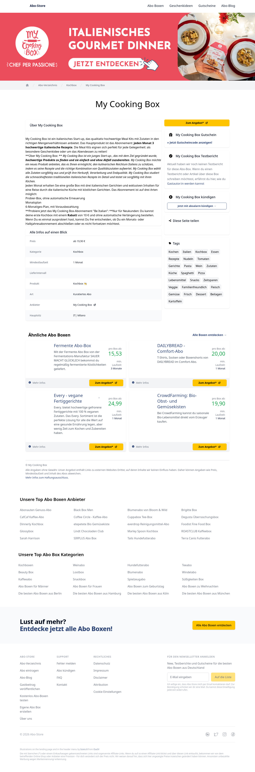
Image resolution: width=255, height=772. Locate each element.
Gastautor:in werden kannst (185, 183)
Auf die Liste (223, 677)
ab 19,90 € (79, 241)
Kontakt (62, 685)
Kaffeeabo (25, 579)
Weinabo (79, 565)
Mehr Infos (39, 382)
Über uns (26, 719)
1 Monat (78, 262)
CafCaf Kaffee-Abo (32, 517)
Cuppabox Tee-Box (140, 517)
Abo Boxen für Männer (33, 586)
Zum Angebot (197, 123)
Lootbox (78, 572)
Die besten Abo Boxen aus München (206, 593)
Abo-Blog (228, 6)
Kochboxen (25, 565)
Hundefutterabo (138, 565)
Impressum (101, 670)
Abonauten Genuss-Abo (35, 510)
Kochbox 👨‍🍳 (80, 283)
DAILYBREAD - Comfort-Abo (171, 348)
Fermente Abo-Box (72, 345)
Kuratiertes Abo (82, 294)
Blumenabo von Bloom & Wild (147, 510)
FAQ (59, 678)
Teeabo (187, 565)
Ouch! (96, 749)
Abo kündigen (66, 670)
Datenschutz (102, 663)
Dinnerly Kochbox (31, 524)
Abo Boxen (156, 6)
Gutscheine (207, 6)
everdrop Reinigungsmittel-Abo (148, 524)
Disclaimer (100, 678)
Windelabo (189, 572)
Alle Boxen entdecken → (209, 335)
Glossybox (26, 531)
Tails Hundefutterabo (141, 538)
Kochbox (78, 251)
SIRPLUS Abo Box (85, 538)
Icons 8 (83, 749)
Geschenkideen (181, 6)
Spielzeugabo (136, 579)
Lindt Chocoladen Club (89, 531)
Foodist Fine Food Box (196, 524)
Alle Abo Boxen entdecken (213, 625)
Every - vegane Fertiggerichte (68, 398)
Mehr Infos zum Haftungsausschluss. (47, 477)
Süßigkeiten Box (193, 579)
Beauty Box (25, 572)
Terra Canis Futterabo (195, 538)
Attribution (101, 685)
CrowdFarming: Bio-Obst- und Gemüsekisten (177, 401)
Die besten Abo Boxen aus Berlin (40, 593)
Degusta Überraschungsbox (200, 517)
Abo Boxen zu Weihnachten (200, 586)
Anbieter (35, 304)
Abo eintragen (29, 670)
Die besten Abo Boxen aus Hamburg (97, 593)
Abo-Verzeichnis (30, 663)
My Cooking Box (84, 304)
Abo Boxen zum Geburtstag (146, 586)
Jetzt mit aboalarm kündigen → (197, 206)
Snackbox (79, 579)
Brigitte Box (189, 510)
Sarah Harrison (30, 538)
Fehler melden (66, 663)
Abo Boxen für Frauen (87, 586)
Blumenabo (135, 572)
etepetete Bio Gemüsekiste (91, 524)
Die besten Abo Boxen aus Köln (148, 593)
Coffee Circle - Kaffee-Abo (90, 517)
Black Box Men (83, 510)
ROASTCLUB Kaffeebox (196, 531)
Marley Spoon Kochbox (143, 531)
